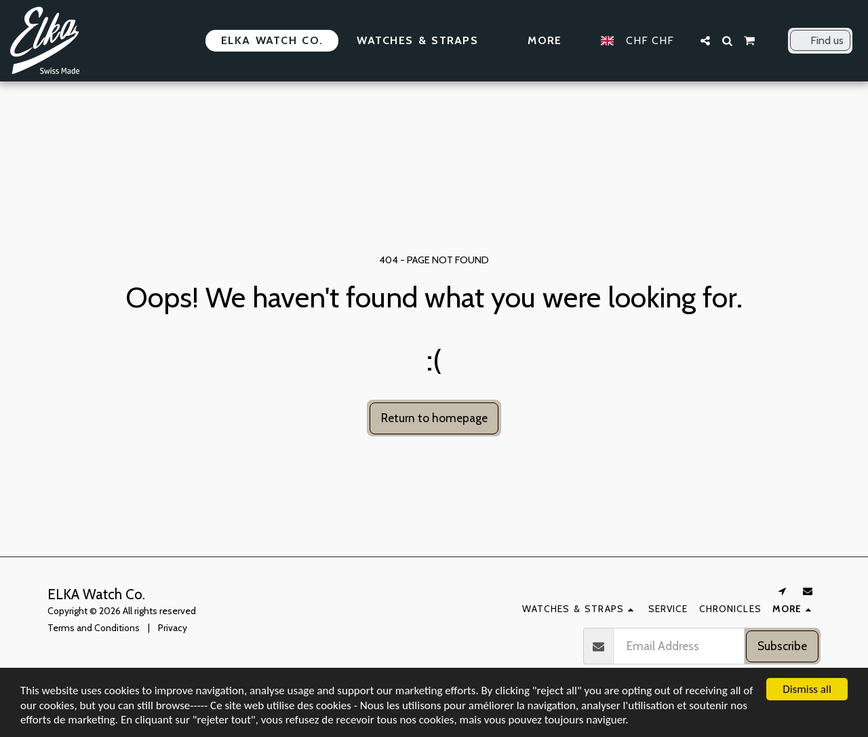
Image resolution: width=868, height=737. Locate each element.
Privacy (172, 627)
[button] (705, 40)
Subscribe (782, 646)
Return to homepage (434, 418)
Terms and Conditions (93, 627)
